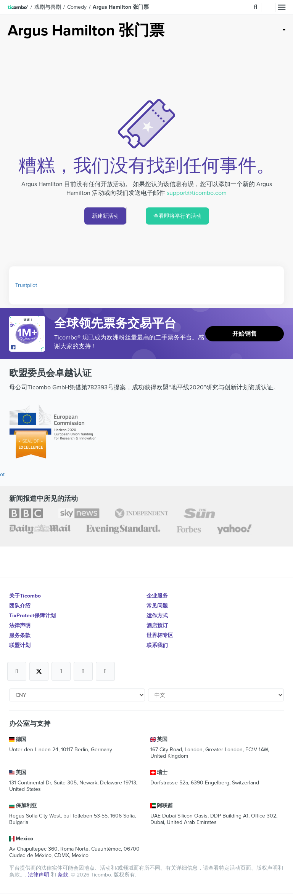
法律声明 (20, 625)
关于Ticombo (25, 596)
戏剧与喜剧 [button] (47, 7)
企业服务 (157, 596)
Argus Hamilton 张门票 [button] (121, 7)
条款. (64, 875)
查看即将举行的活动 (177, 216)
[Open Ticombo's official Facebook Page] (28, 348)
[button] (18, 7)
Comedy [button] (77, 7)
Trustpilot (26, 285)
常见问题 (157, 605)
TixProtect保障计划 (32, 615)
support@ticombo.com (197, 193)
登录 (268, 7)
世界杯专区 (159, 635)
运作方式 (157, 615)
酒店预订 (157, 625)
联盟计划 (20, 645)
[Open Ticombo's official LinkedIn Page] (105, 671)
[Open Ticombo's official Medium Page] (83, 671)
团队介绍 (20, 605)
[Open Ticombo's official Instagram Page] (61, 671)
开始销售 (244, 334)
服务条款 (20, 635)
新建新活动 (105, 216)
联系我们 (157, 645)
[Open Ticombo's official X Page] (38, 671)
